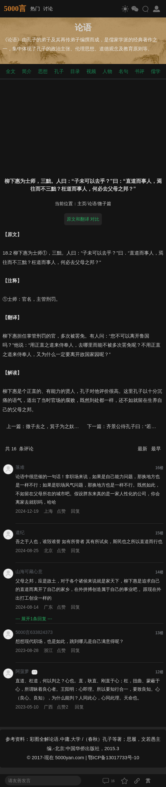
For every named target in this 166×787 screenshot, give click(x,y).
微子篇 (104, 203)
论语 (92, 203)
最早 (156, 448)
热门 (35, 8)
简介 (27, 71)
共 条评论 (19, 448)
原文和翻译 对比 (83, 219)
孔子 (59, 71)
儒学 (156, 71)
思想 (43, 71)
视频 (91, 71)
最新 (143, 448)
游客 (34, 672)
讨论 (48, 8)
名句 (123, 71)
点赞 (61, 511)
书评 (139, 71)
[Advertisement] (83, 127)
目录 (75, 71)
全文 (10, 71)
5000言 (15, 9)
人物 (107, 71)
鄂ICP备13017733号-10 (113, 757)
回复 (75, 511)
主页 (81, 203)
